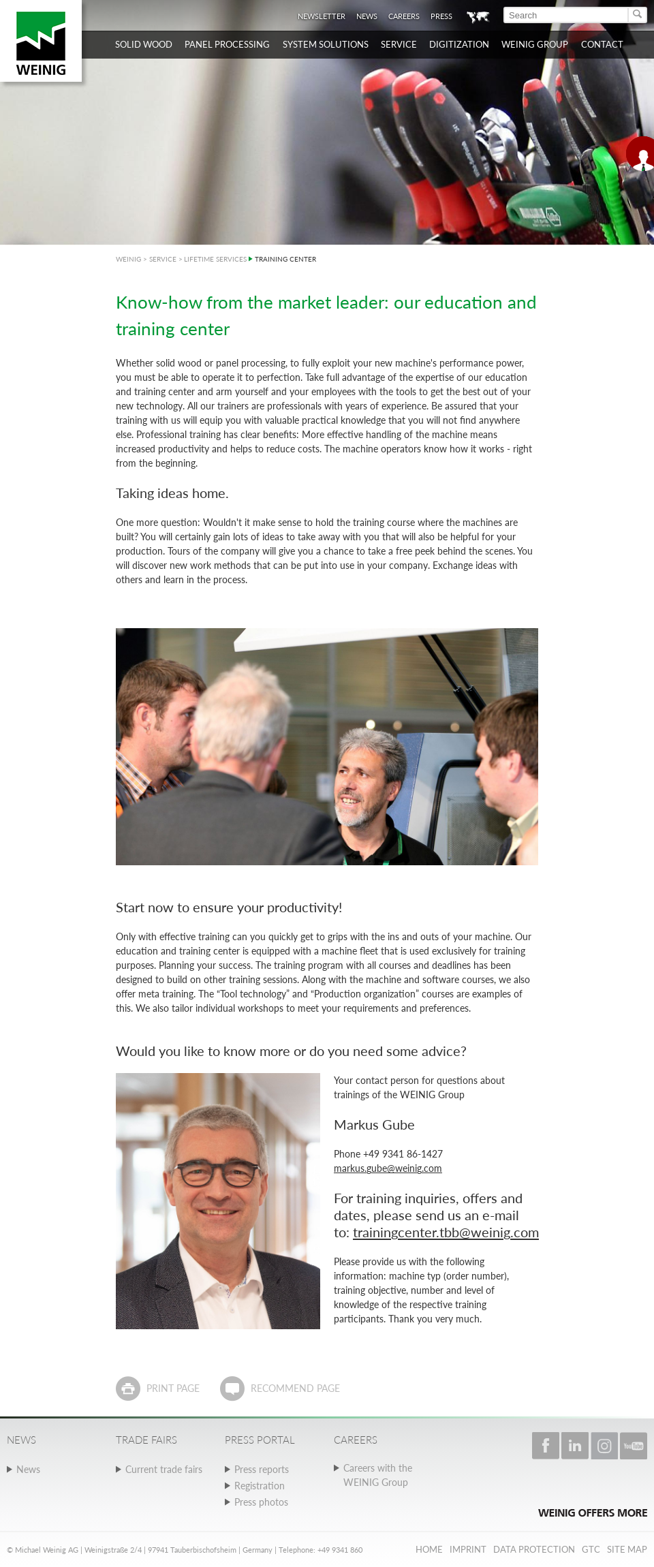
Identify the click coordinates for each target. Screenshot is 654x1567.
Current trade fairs (163, 1469)
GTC (591, 1549)
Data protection (534, 1549)
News (366, 16)
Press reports (261, 1469)
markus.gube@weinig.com (388, 1168)
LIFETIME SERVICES (215, 259)
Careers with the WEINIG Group (377, 1475)
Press (441, 16)
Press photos (261, 1502)
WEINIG (128, 259)
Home (429, 1549)
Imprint (468, 1549)
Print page (173, 1388)
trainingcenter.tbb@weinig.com (446, 1232)
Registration (259, 1485)
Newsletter (321, 16)
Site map (627, 1549)
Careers (404, 16)
